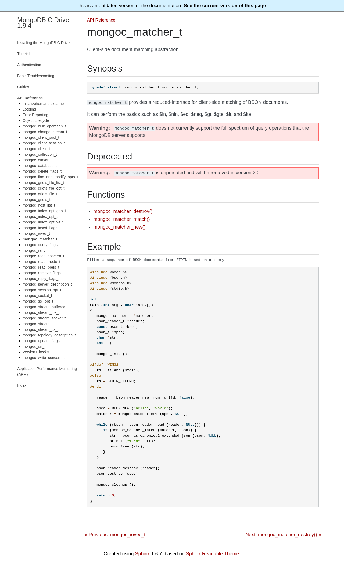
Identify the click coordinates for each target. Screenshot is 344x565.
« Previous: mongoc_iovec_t (115, 533)
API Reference (101, 19)
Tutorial (23, 54)
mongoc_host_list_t (39, 205)
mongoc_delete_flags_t (42, 171)
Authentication (29, 65)
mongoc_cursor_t (37, 160)
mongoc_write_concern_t (43, 358)
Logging (29, 109)
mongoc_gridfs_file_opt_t (43, 188)
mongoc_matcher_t (40, 239)
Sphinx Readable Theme (212, 552)
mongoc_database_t (40, 166)
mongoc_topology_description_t (49, 335)
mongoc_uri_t (34, 346)
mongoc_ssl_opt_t (38, 301)
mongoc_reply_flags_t (41, 278)
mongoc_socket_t (37, 295)
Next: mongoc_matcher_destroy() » (283, 533)
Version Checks (36, 352)
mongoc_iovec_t (36, 233)
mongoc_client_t (36, 149)
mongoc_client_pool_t (41, 137)
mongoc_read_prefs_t (41, 267)
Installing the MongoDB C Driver (44, 43)
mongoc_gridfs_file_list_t (43, 182)
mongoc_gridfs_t (37, 199)
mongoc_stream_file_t (41, 312)
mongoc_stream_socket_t (44, 318)
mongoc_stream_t (38, 324)
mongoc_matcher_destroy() (122, 209)
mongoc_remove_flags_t (43, 273)
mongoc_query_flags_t (42, 245)
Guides (23, 87)
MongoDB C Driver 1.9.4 (44, 22)
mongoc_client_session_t (44, 143)
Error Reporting (35, 115)
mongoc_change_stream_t (45, 132)
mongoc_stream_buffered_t (46, 307)
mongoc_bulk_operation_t (44, 126)
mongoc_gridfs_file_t (40, 194)
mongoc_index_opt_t (40, 216)
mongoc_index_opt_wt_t (43, 222)
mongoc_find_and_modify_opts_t (50, 177)
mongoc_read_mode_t (41, 262)
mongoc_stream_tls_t (41, 329)
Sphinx (142, 552)
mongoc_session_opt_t (42, 290)
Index (21, 385)
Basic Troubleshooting (35, 76)
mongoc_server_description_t (47, 284)
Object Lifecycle (36, 120)
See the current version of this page (225, 5)
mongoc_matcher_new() (119, 225)
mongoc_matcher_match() (121, 217)
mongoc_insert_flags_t (41, 228)
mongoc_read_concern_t (43, 256)
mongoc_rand (34, 250)
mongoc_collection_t (40, 154)
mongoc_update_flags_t (43, 341)
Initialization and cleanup (43, 103)
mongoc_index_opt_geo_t (44, 211)
